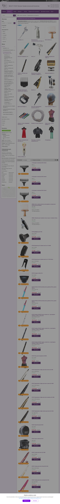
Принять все (26, 500)
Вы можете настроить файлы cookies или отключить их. (29, 498)
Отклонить (35, 500)
